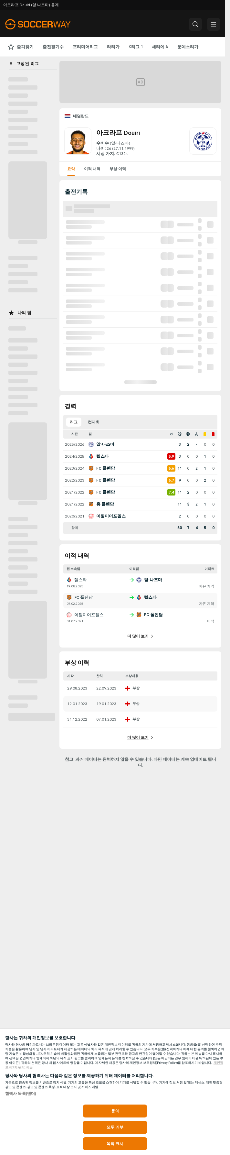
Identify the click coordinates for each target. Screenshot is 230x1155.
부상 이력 (118, 169)
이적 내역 (92, 169)
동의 (115, 1111)
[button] (195, 24)
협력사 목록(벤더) (20, 1093)
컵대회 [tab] (93, 422)
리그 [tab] (74, 422)
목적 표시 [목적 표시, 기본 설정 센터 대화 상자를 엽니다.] (115, 1143)
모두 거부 (115, 1127)
